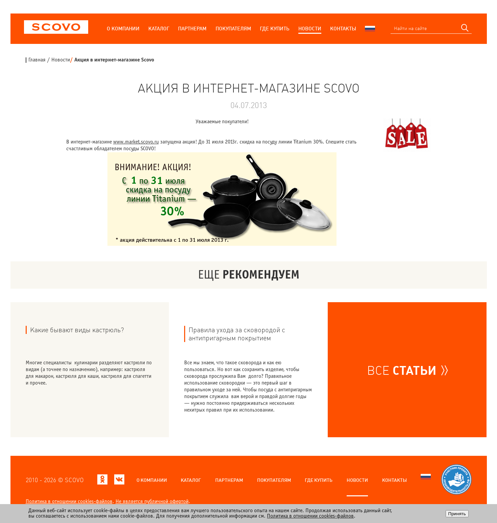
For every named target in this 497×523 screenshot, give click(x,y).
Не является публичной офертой (152, 501)
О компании (123, 28)
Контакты (343, 28)
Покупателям (233, 28)
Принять (457, 513)
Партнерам (192, 28)
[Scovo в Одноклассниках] (102, 481)
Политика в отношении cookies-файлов (69, 501)
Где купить (274, 28)
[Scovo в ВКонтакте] (119, 481)
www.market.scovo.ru (136, 142)
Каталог (158, 28)
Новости (309, 28)
